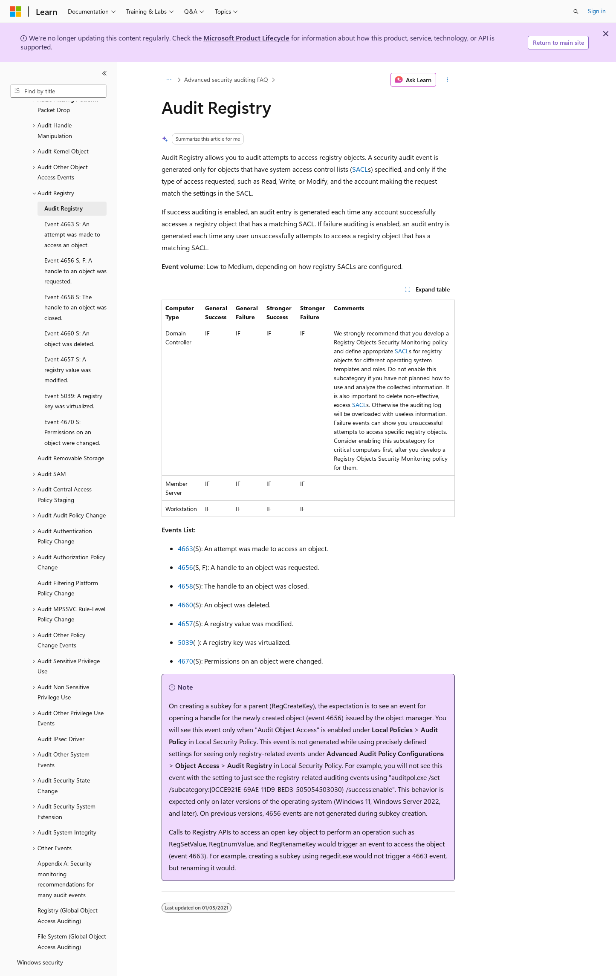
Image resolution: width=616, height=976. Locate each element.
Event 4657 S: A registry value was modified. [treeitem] (67, 346)
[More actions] (447, 80)
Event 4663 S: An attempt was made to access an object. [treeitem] (72, 210)
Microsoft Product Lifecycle (246, 37)
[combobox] (58, 91)
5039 (185, 642)
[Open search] (575, 11)
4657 (185, 623)
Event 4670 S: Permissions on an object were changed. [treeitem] (72, 408)
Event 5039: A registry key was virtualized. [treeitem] (73, 377)
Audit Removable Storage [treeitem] (71, 434)
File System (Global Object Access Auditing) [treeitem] (72, 918)
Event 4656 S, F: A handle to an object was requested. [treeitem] (75, 247)
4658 (185, 585)
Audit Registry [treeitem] (63, 185)
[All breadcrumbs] (169, 80)
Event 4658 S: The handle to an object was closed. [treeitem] (75, 283)
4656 (185, 567)
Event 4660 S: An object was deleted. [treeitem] (69, 315)
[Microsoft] (15, 11)
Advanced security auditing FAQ (226, 79)
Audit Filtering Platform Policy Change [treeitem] (68, 564)
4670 (185, 660)
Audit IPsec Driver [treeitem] (61, 715)
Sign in (597, 11)
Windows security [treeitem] (40, 939)
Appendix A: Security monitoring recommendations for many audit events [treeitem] (66, 855)
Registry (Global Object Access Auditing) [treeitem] (68, 892)
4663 (185, 548)
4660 (185, 604)
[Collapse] (104, 73)
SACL (360, 169)
